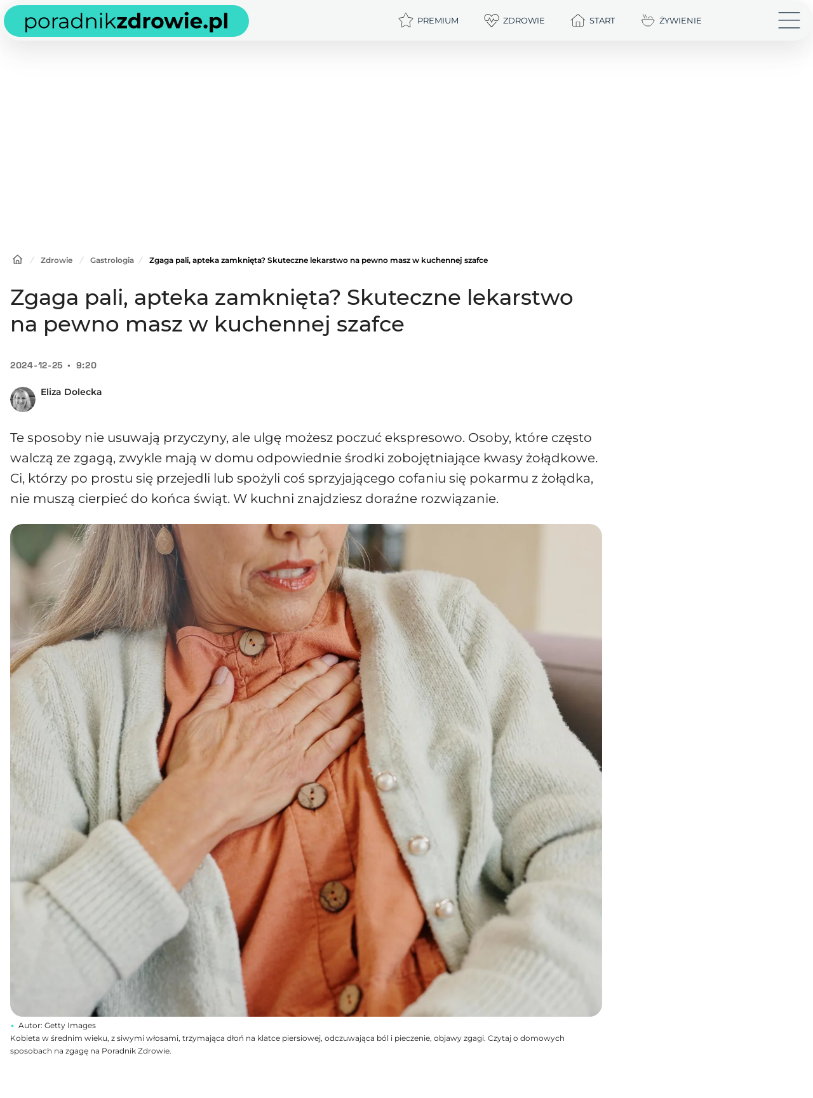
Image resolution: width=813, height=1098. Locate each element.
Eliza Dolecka (71, 392)
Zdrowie (56, 260)
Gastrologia (112, 260)
